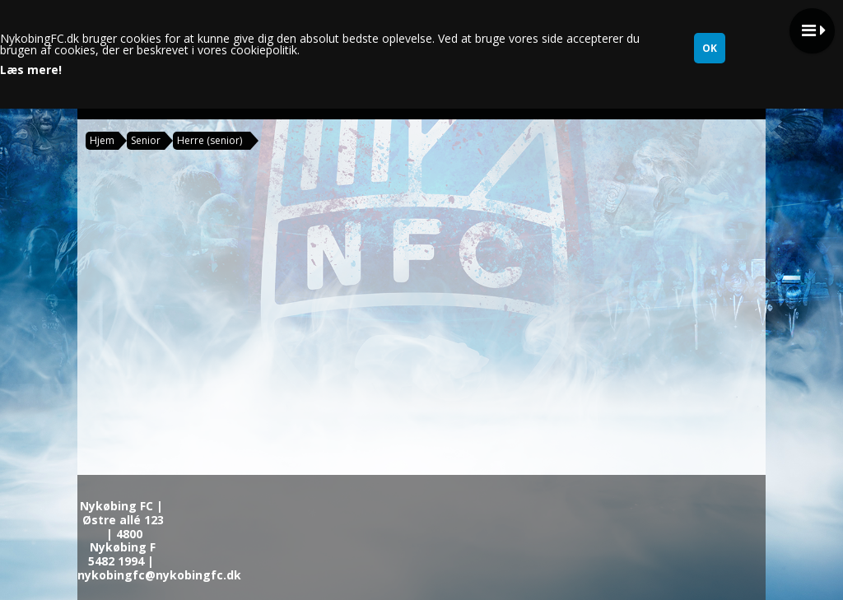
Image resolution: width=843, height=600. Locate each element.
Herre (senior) (209, 140)
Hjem (102, 140)
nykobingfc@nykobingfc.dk (159, 575)
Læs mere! (31, 70)
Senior (146, 140)
